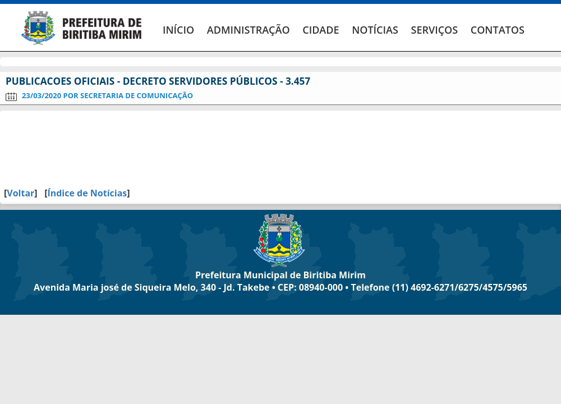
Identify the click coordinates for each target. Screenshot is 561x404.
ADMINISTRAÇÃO (248, 29)
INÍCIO (178, 29)
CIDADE (320, 29)
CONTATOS (498, 29)
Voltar (20, 193)
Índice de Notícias (87, 193)
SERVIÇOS (434, 29)
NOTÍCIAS (375, 29)
